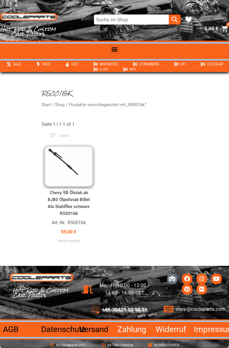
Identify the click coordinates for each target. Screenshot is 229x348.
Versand (93, 329)
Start (46, 104)
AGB (11, 329)
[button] (212, 7)
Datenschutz (63, 329)
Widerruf (171, 329)
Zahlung (131, 329)
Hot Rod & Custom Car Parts (28, 31)
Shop (60, 104)
